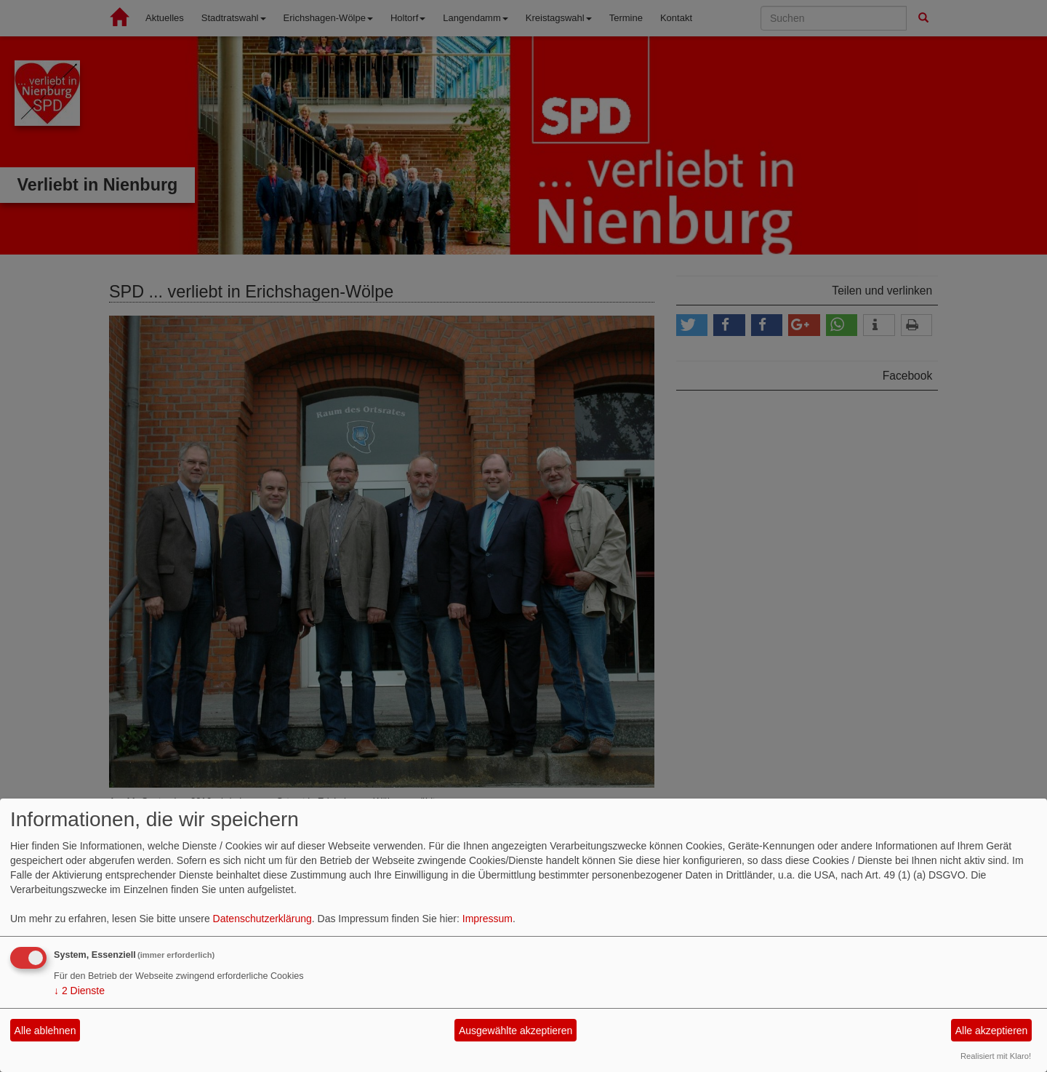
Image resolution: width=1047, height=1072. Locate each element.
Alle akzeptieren (991, 1030)
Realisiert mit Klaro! (995, 1056)
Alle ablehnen (45, 1030)
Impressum (487, 918)
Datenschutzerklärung (262, 918)
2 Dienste (79, 990)
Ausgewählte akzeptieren (515, 1030)
